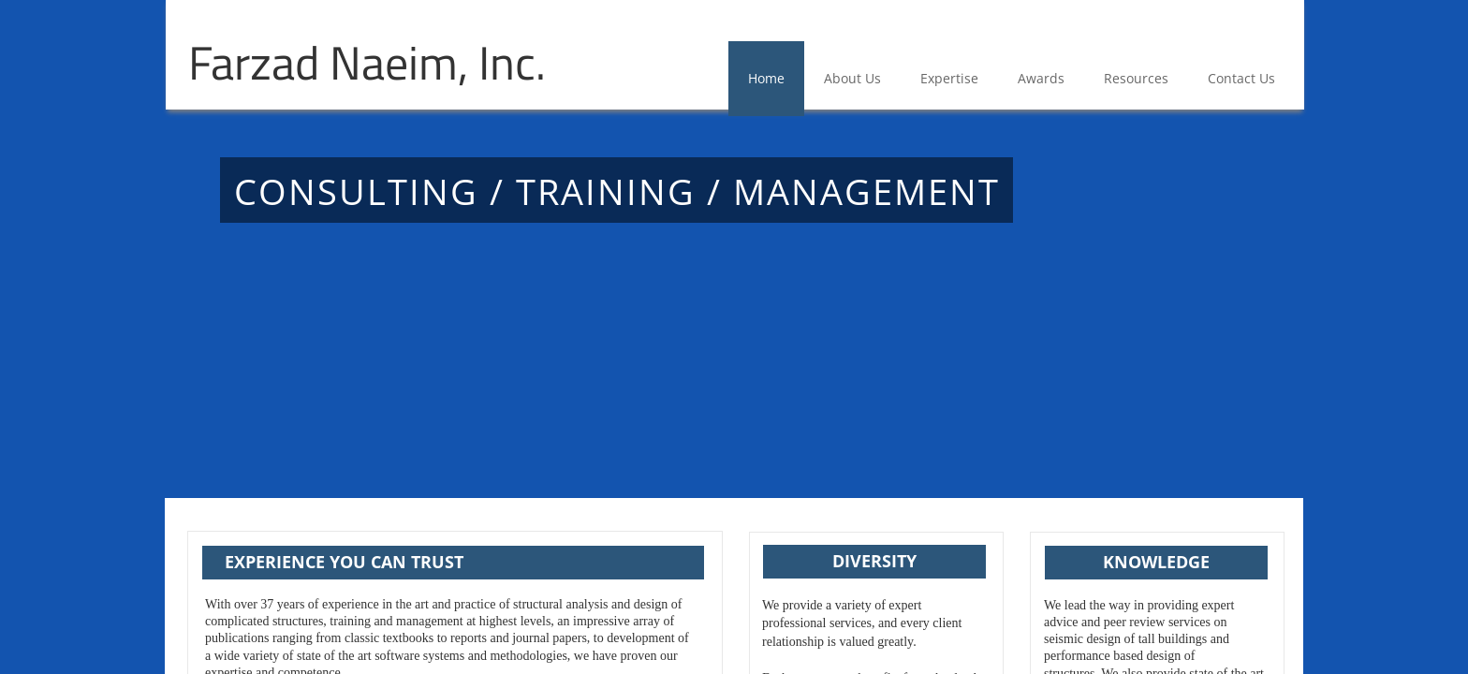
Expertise (949, 78)
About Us (852, 78)
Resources (1136, 78)
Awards (1041, 78)
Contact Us (1241, 78)
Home (766, 78)
